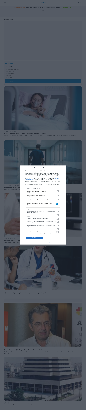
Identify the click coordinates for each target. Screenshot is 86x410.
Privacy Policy (49, 242)
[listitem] (43, 188)
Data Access (43, 242)
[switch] (57, 191)
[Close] (64, 168)
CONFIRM (34, 237)
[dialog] (43, 205)
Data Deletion (36, 242)
